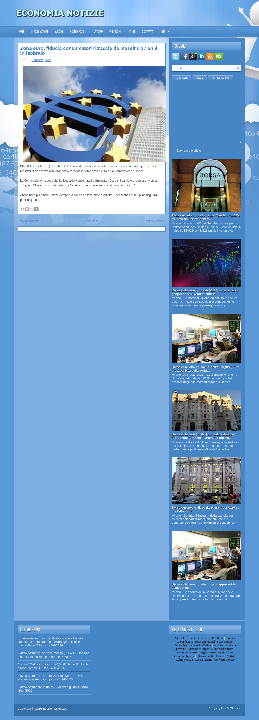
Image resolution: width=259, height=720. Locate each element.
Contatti (148, 31)
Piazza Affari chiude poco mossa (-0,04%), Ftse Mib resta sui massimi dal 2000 (53, 654)
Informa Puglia (205, 656)
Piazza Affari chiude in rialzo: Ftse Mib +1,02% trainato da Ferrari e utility (206, 217)
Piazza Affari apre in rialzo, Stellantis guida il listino (53, 687)
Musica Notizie (203, 645)
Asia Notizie (220, 645)
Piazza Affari (39, 31)
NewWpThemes (230, 708)
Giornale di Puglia (185, 638)
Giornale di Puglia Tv (200, 649)
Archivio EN (220, 78)
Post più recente (28, 220)
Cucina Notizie (203, 659)
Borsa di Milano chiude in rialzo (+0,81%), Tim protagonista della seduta (206, 368)
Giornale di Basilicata (211, 638)
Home (21, 31)
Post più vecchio (154, 220)
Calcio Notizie (184, 659)
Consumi (37, 60)
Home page (91, 220)
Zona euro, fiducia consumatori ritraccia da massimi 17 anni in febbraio (88, 50)
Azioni (59, 31)
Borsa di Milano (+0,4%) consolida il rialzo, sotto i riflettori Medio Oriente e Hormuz (203, 436)
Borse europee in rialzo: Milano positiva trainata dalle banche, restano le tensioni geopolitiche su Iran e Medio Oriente (51, 641)
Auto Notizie (225, 652)
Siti (167, 29)
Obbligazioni (78, 31)
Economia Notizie (188, 150)
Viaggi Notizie (207, 652)
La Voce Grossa (224, 649)
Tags (200, 78)
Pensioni (115, 31)
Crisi (131, 31)
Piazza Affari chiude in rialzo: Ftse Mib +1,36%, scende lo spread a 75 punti (50, 677)
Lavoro (98, 31)
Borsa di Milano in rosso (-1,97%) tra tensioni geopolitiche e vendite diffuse (205, 292)
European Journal (204, 641)
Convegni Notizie (184, 656)
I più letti (182, 78)
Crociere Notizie (225, 656)
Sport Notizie (224, 641)
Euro (48, 60)
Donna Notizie (183, 645)
